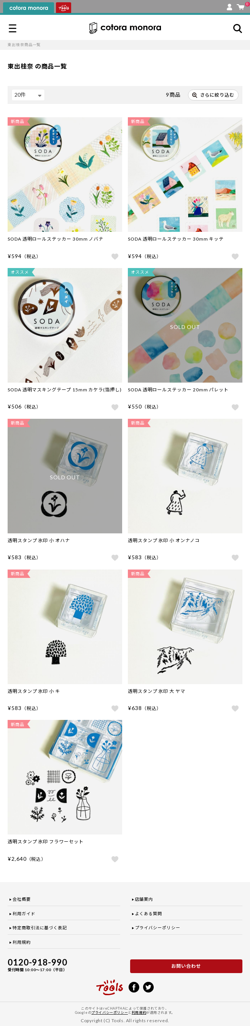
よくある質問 (148, 913)
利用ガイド (24, 913)
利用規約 (22, 942)
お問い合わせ (186, 966)
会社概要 (22, 899)
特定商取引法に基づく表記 (40, 927)
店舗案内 (144, 899)
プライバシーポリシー (157, 927)
